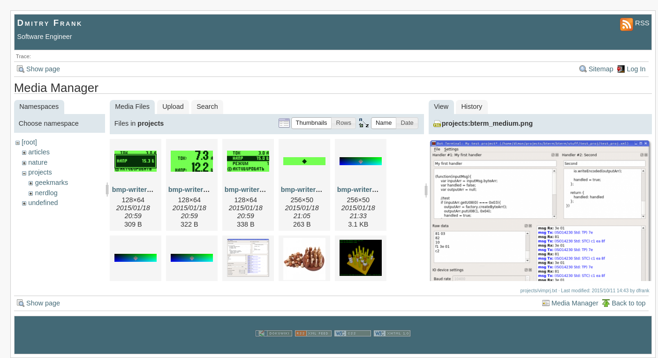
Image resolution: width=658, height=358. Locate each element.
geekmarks (51, 182)
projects (40, 172)
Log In (636, 69)
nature (37, 162)
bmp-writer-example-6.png (379, 189)
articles (39, 152)
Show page (43, 69)
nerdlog (46, 193)
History (471, 106)
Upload (173, 106)
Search (207, 106)
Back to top (628, 303)
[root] (29, 142)
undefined (43, 202)
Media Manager (575, 303)
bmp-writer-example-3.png (323, 189)
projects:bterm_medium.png (487, 123)
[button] (311, 123)
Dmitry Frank (50, 23)
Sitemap (601, 69)
